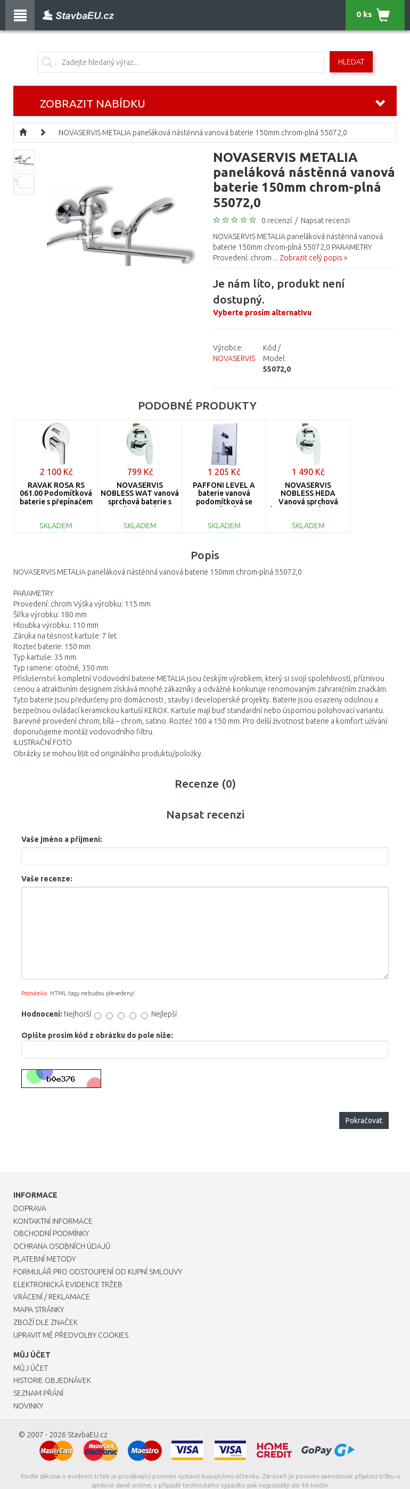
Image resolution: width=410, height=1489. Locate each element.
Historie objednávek (52, 1380)
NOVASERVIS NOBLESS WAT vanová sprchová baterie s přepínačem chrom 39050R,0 (140, 501)
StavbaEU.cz (88, 1434)
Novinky (28, 1406)
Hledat (351, 62)
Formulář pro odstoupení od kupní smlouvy (97, 1271)
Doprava (29, 1208)
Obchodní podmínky (51, 1233)
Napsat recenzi (325, 220)
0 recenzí (276, 220)
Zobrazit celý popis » (313, 257)
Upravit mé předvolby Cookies (70, 1335)
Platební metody (44, 1259)
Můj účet (30, 1368)
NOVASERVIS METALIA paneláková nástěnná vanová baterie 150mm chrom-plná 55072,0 (203, 132)
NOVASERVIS (234, 358)
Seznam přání (38, 1393)
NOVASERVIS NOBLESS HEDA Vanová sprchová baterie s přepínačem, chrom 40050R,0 (308, 501)
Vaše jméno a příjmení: (61, 839)
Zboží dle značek (45, 1322)
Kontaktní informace (53, 1221)
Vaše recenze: (46, 878)
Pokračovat (364, 1120)
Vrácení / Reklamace (51, 1296)
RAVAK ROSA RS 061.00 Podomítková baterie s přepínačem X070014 (56, 497)
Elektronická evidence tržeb (67, 1284)
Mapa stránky (38, 1309)
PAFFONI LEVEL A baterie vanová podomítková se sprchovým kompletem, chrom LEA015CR (224, 505)
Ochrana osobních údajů (62, 1246)
